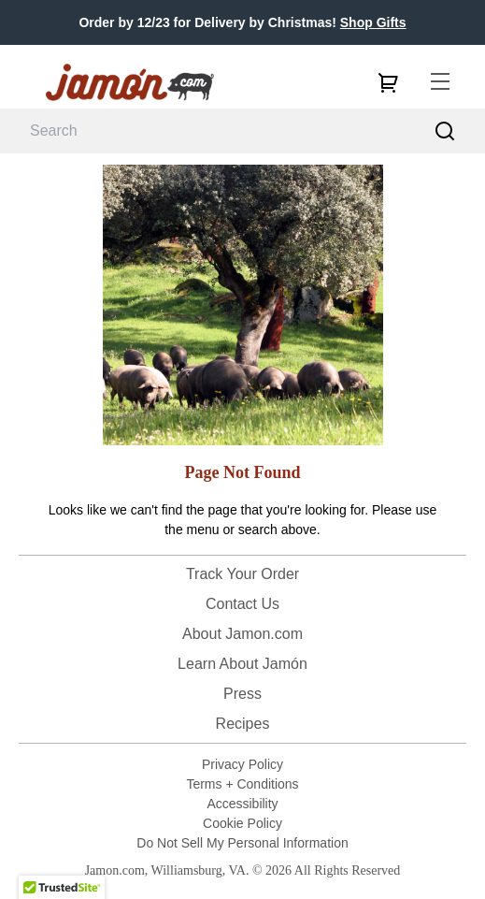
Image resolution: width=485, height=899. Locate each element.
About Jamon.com (242, 634)
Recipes (243, 724)
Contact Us (242, 604)
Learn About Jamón (242, 664)
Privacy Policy (242, 764)
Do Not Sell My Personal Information (242, 842)
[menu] (440, 82)
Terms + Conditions (242, 783)
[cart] (388, 82)
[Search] (445, 131)
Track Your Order (242, 574)
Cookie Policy (242, 823)
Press (242, 694)
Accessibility (242, 803)
